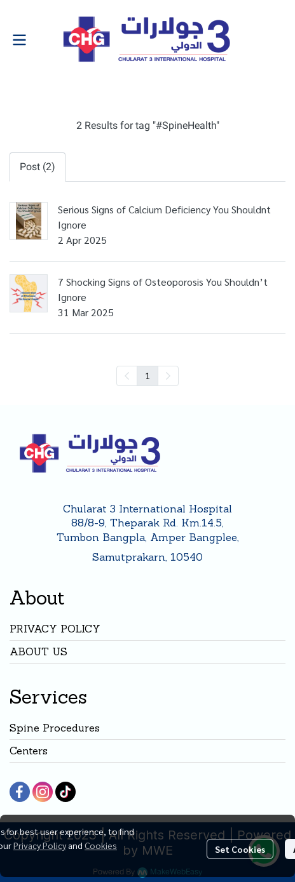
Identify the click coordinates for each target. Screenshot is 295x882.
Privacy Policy (39, 845)
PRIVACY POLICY (55, 628)
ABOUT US (38, 651)
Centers (29, 750)
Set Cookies (240, 849)
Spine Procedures (55, 727)
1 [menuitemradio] (147, 375)
